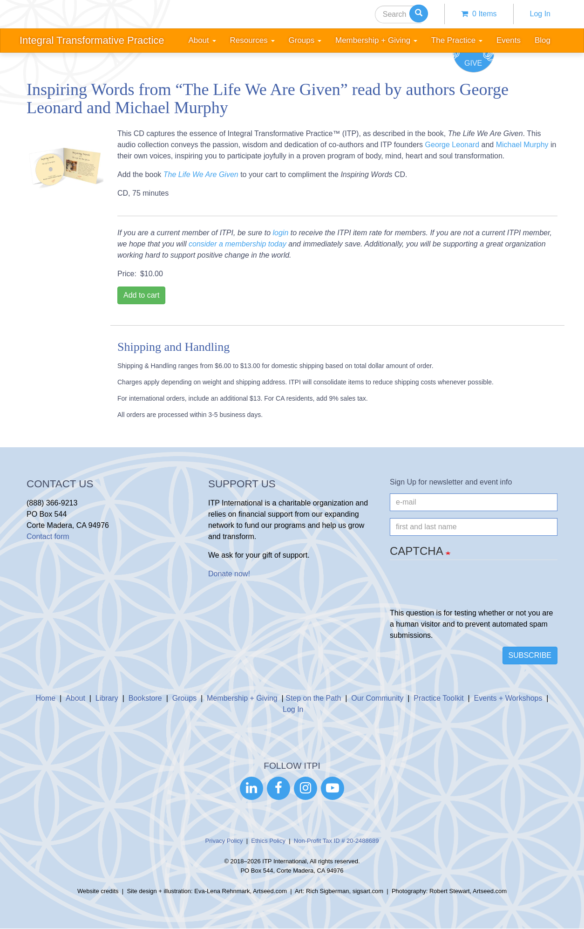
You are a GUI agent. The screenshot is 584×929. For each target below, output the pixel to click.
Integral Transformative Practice (92, 40)
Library (106, 698)
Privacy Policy (224, 840)
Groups (184, 698)
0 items (478, 14)
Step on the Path (313, 698)
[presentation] (460, 589)
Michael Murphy (522, 145)
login (280, 233)
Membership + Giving (242, 698)
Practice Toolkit (438, 698)
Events (508, 40)
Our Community (377, 698)
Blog (542, 40)
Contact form (48, 536)
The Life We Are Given (200, 174)
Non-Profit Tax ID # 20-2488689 (336, 840)
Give (473, 63)
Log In (540, 14)
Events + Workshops (508, 698)
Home (45, 698)
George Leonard (452, 145)
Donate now (228, 574)
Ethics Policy (268, 840)
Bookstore (145, 698)
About (75, 698)
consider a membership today (237, 244)
